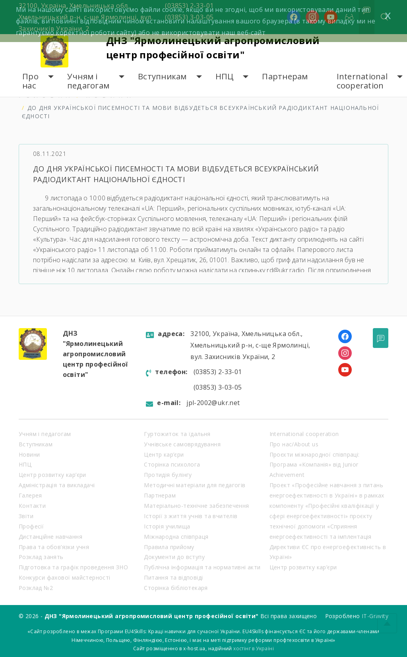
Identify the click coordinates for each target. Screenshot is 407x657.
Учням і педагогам (88, 81)
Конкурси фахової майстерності (64, 577)
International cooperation (362, 81)
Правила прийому (169, 547)
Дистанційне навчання (50, 536)
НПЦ (224, 76)
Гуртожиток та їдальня (177, 434)
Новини (29, 454)
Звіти (26, 516)
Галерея (30, 495)
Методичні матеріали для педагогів (194, 485)
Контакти (32, 505)
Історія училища (167, 526)
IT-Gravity (375, 616)
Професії (31, 526)
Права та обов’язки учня (54, 547)
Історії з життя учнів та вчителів (190, 516)
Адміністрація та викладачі (57, 485)
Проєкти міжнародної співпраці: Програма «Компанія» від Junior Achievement (314, 465)
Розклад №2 (36, 588)
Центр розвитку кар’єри (52, 474)
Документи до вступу (174, 557)
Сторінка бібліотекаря (175, 588)
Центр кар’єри (164, 454)
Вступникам (162, 76)
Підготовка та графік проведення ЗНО (73, 567)
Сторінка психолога (172, 464)
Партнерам (285, 76)
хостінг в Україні (253, 648)
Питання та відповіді (173, 577)
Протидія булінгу (168, 474)
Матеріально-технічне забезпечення (196, 505)
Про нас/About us (293, 444)
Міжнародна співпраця (176, 536)
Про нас (30, 81)
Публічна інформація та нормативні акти (202, 567)
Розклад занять (41, 557)
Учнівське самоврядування (182, 444)
